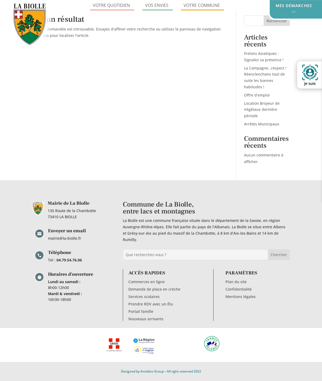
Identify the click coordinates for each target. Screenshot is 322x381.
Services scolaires (144, 296)
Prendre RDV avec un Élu (150, 303)
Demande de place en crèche (154, 289)
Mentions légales (240, 296)
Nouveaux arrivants (145, 318)
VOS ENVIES (157, 5)
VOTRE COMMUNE (202, 5)
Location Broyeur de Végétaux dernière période (262, 110)
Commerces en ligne (146, 281)
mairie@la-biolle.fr (64, 238)
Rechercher (277, 20)
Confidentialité (238, 289)
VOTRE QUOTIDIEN (112, 5)
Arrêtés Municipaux (261, 123)
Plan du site (236, 281)
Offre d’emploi (257, 95)
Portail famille (140, 311)
